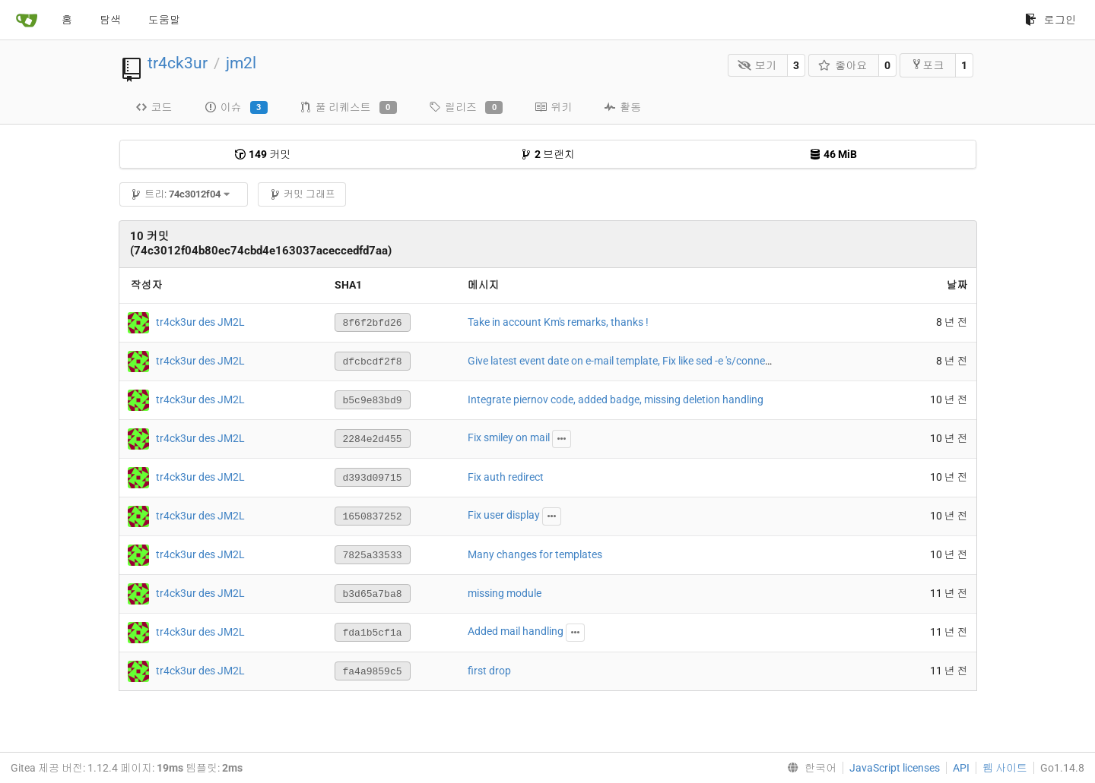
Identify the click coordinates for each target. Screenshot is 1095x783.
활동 (622, 107)
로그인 (1050, 20)
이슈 (236, 108)
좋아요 (843, 65)
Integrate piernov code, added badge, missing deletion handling (615, 399)
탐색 (110, 20)
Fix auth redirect (506, 477)
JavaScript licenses (894, 768)
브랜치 (547, 154)
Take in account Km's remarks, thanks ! (558, 322)
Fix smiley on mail (509, 437)
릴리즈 (466, 108)
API (961, 768)
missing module (504, 593)
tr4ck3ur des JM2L (200, 321)
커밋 (262, 154)
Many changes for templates (535, 554)
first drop (489, 671)
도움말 (164, 20)
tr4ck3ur (178, 63)
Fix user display (504, 515)
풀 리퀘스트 (348, 108)
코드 (154, 107)
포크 (927, 64)
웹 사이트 (1004, 768)
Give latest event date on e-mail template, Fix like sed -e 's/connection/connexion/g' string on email (696, 361)
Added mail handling (515, 631)
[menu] (808, 768)
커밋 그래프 (302, 194)
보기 (757, 65)
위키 (553, 107)
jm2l (241, 63)
